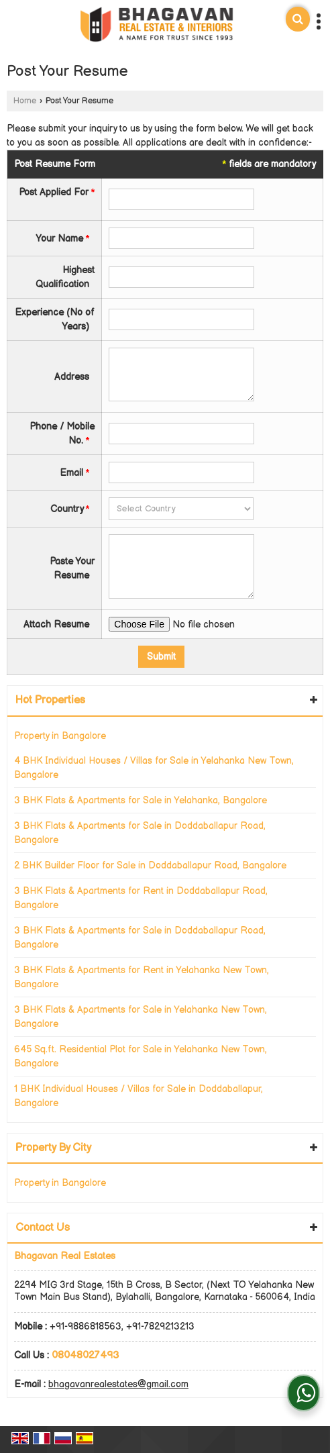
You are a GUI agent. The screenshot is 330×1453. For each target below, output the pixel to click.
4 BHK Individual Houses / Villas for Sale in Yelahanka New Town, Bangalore (154, 768)
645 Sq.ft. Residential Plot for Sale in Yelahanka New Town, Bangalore (140, 1056)
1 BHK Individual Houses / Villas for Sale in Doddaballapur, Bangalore (138, 1096)
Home (24, 101)
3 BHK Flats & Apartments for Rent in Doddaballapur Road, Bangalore (141, 898)
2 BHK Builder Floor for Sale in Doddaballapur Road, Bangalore (150, 865)
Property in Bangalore (60, 736)
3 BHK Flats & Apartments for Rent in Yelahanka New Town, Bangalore (141, 977)
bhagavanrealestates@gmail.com (118, 1384)
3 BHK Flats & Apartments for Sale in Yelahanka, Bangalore (140, 800)
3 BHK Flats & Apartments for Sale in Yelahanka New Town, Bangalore (140, 1017)
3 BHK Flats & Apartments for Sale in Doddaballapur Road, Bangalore (140, 833)
